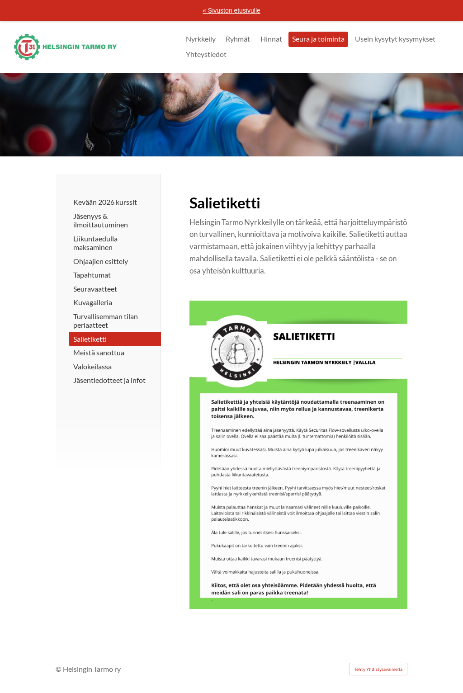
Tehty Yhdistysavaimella (378, 669)
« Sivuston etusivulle (231, 10)
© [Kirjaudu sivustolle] (59, 669)
